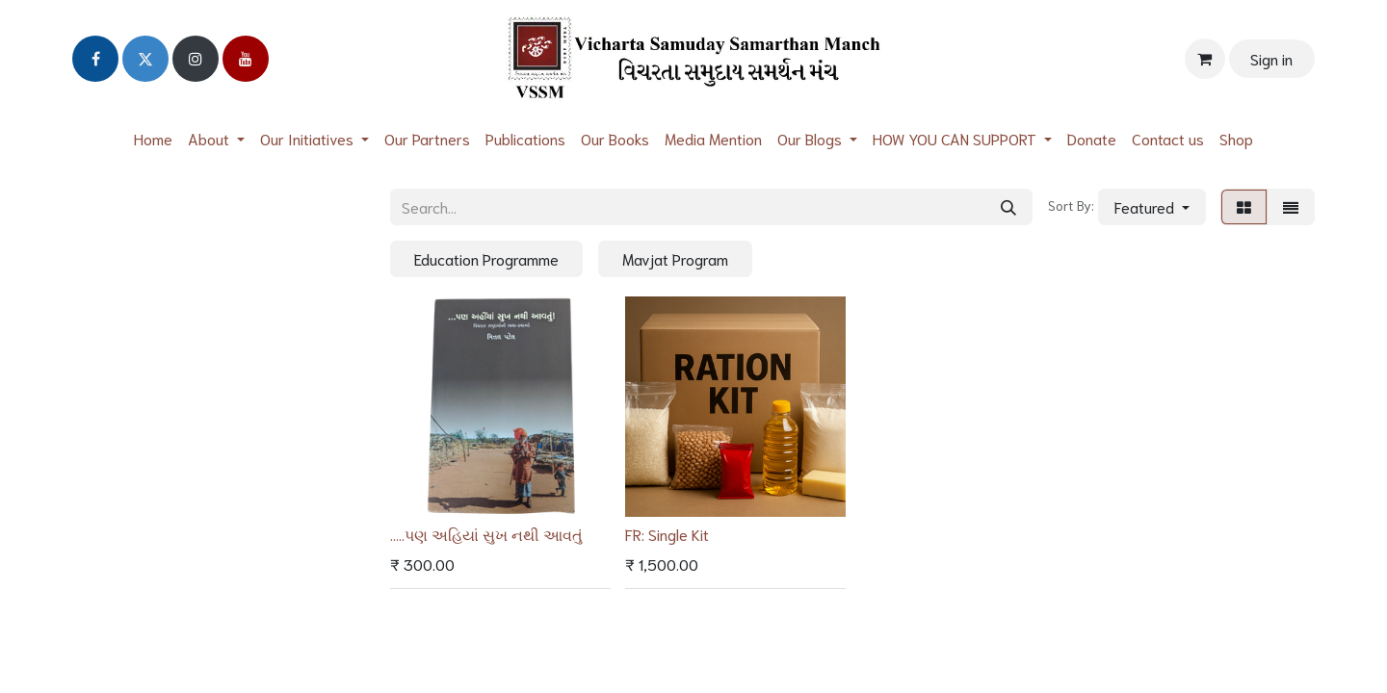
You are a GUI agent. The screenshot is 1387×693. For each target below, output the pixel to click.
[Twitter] (145, 59)
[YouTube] (245, 59)
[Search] (1008, 207)
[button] (1152, 207)
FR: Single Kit (667, 534)
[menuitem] (153, 138)
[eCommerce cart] (1205, 58)
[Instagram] (195, 59)
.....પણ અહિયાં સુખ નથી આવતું (486, 534)
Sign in (1271, 58)
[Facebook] (95, 59)
